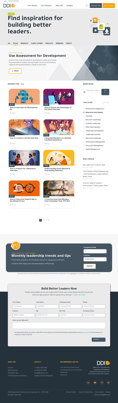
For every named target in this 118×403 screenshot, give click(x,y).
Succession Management (94, 146)
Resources (63, 375)
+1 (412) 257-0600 (40, 370)
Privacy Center (71, 392)
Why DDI (59, 5)
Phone (85, 302)
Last (48, 220)
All (9, 43)
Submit (90, 266)
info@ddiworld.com (41, 373)
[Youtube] (95, 382)
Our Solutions (46, 5)
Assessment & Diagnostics (94, 109)
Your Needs (32, 5)
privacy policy (73, 273)
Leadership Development (94, 131)
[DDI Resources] (108, 382)
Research (24, 43)
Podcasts (49, 43)
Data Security (12, 370)
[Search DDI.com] (87, 5)
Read (15, 71)
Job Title (62, 311)
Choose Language (13, 1)
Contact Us (95, 5)
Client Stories (37, 43)
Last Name (40, 302)
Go (105, 92)
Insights (70, 5)
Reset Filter (105, 102)
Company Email (90, 248)
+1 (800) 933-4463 (78, 295)
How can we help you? (20, 320)
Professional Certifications (17, 376)
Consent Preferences (85, 392)
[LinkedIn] (88, 382)
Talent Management (92, 149)
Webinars (59, 43)
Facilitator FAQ (13, 373)
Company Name (88, 311)
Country (87, 256)
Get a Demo (108, 5)
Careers (10, 368)
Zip (37, 311)
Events (69, 43)
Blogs (15, 43)
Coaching (88, 116)
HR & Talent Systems (92, 127)
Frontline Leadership (92, 124)
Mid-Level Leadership (93, 138)
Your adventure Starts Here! (69, 367)
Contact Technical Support (43, 376)
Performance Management (95, 142)
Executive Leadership (93, 120)
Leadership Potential (92, 135)
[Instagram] (101, 382)
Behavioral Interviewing (94, 112)
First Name (16, 302)
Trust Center (99, 392)
